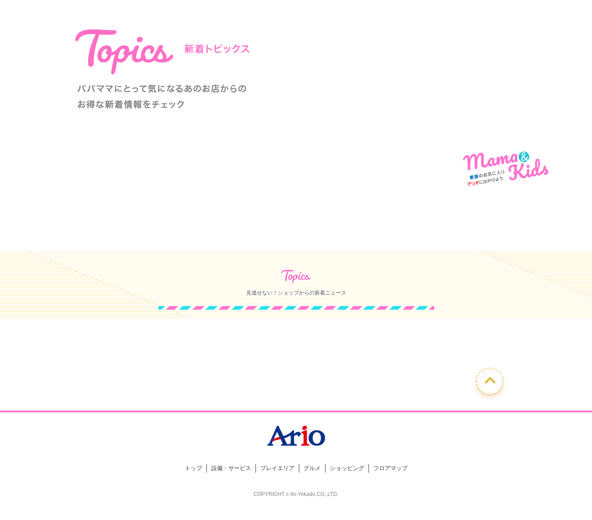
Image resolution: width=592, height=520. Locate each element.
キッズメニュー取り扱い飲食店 (382, 234)
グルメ (312, 468)
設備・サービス (231, 468)
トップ (193, 468)
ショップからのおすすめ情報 (124, 234)
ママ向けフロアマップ (468, 234)
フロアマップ (390, 468)
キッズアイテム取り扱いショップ (296, 234)
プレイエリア (277, 468)
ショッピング (347, 468)
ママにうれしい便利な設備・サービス (210, 234)
